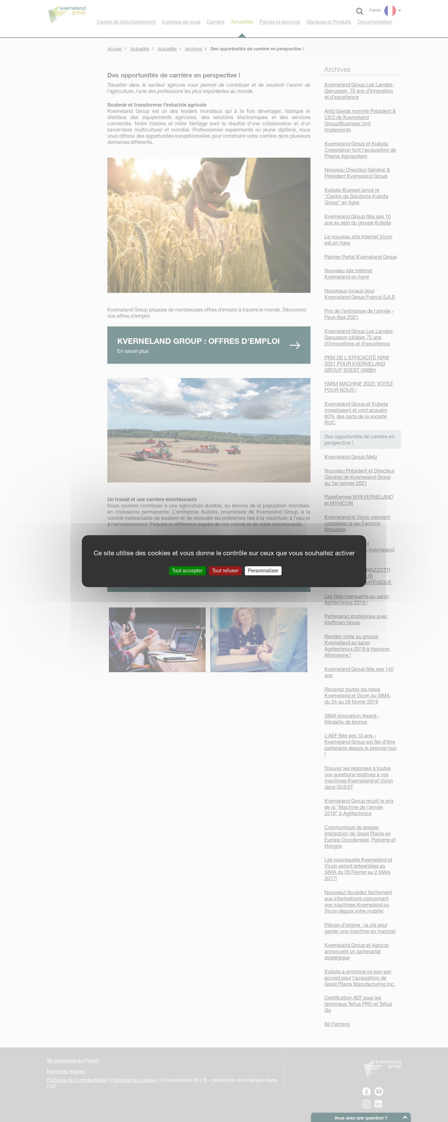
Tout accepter (187, 570)
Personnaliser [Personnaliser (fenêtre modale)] (263, 570)
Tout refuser (225, 570)
